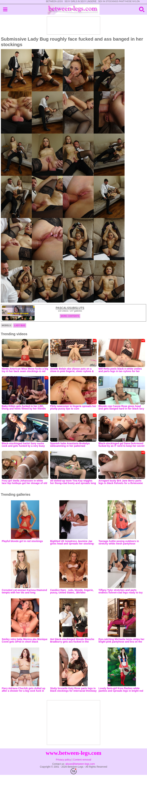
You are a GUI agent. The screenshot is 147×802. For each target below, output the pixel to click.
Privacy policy (63, 759)
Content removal (82, 759)
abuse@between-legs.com (80, 763)
